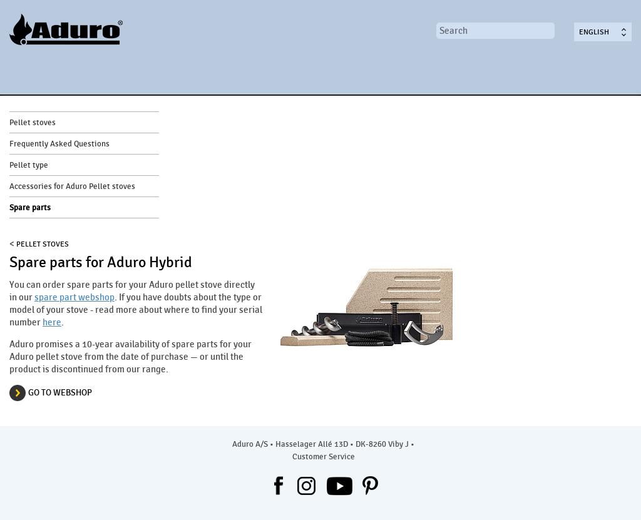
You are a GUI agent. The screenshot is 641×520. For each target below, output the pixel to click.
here (52, 322)
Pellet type (28, 165)
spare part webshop (74, 297)
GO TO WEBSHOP (60, 392)
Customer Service (323, 457)
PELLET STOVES (42, 244)
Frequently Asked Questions (59, 144)
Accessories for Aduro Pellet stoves (72, 186)
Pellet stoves (32, 123)
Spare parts (30, 208)
